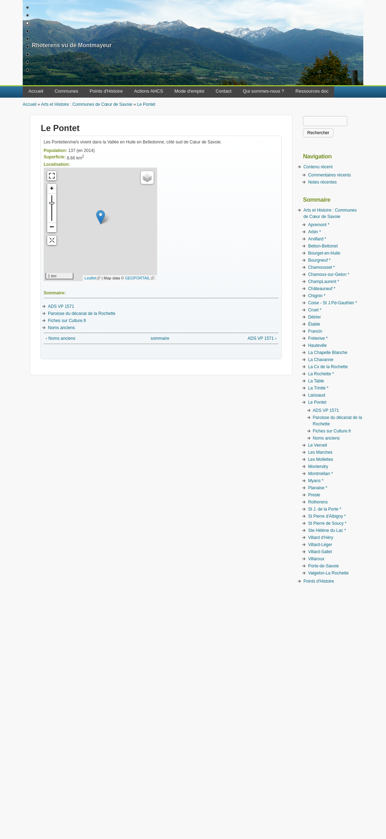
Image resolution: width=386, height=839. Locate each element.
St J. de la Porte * (324, 509)
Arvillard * (317, 238)
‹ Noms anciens (60, 338)
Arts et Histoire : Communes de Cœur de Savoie (86, 104)
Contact (224, 91)
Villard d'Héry (320, 537)
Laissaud (316, 395)
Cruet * (314, 309)
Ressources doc (312, 91)
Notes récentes (322, 182)
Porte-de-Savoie (323, 565)
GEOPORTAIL (139, 278)
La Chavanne (320, 359)
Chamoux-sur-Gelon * (328, 274)
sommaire (159, 338)
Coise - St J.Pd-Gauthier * (332, 302)
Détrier (314, 317)
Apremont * (318, 224)
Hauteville (317, 345)
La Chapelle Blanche (327, 352)
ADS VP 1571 (61, 306)
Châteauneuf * (321, 288)
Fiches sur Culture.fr (67, 320)
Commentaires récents (329, 175)
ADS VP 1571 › (262, 338)
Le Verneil (317, 445)
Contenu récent (317, 166)
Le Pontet (146, 104)
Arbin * (314, 231)
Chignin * (316, 295)
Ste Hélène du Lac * (327, 530)
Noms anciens (61, 327)
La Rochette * (321, 373)
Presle (314, 494)
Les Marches (320, 452)
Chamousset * (321, 267)
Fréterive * (317, 338)
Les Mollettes (320, 459)
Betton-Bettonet (322, 246)
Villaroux (316, 558)
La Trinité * (318, 388)
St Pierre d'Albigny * (327, 516)
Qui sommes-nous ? (263, 91)
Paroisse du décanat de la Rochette (81, 313)
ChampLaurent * (323, 281)
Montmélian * (320, 473)
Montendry (318, 466)
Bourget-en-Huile (324, 253)
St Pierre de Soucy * (327, 523)
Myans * (315, 480)
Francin (315, 331)
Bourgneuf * (319, 260)
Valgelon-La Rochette (328, 573)
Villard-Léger (320, 544)
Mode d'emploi (189, 91)
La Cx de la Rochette (328, 366)
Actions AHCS (148, 91)
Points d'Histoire (106, 91)
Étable (314, 324)
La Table (316, 380)
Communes (66, 91)
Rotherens (317, 502)
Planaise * (317, 487)
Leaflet (92, 278)
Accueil (35, 91)
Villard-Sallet (320, 551)
